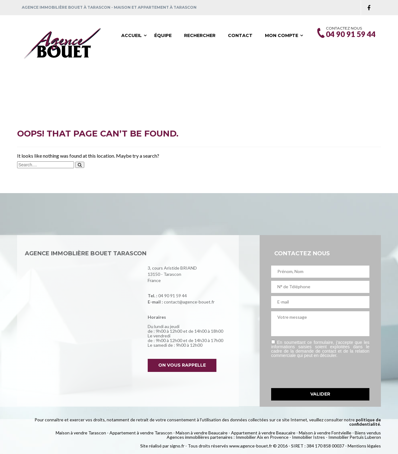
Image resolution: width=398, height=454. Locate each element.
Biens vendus (368, 432)
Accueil (131, 35)
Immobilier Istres (308, 437)
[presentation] (318, 373)
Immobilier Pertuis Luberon (354, 437)
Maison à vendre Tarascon (81, 432)
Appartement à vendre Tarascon (140, 432)
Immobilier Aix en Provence (262, 437)
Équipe (163, 35)
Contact (240, 35)
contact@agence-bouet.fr (189, 301)
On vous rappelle (183, 365)
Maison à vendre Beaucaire (202, 432)
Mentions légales (364, 445)
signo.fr (177, 445)
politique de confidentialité (365, 422)
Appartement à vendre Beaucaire (263, 432)
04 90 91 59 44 (172, 295)
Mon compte (281, 35)
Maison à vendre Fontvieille (325, 432)
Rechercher (199, 35)
